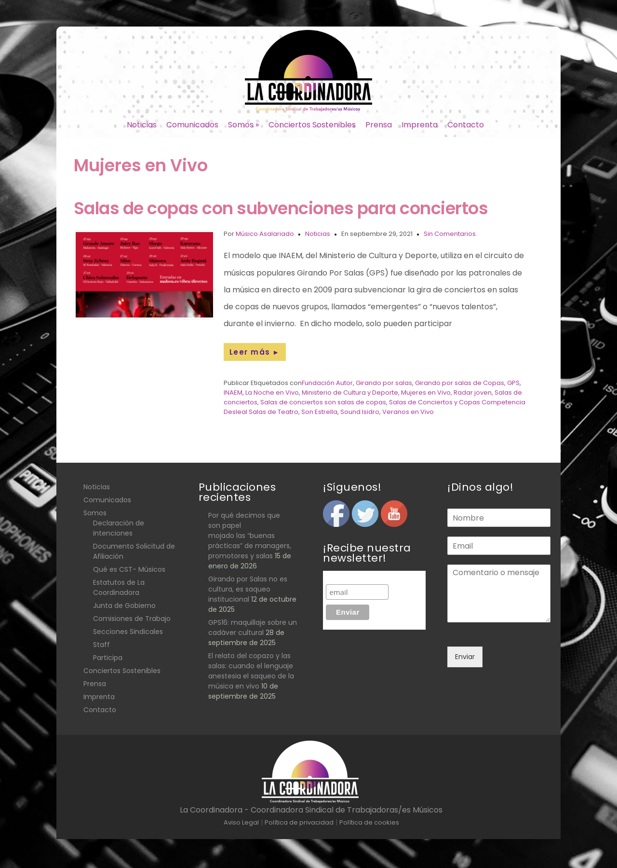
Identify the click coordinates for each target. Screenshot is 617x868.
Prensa (378, 124)
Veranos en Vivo (408, 411)
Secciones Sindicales (128, 631)
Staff (101, 644)
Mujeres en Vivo (426, 392)
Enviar (465, 656)
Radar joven (473, 392)
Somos (243, 124)
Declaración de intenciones (118, 528)
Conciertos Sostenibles (312, 124)
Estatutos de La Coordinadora (119, 587)
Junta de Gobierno (124, 605)
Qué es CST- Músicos (129, 569)
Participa (107, 657)
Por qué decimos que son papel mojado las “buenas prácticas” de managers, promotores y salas (249, 535)
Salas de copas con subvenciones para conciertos (281, 208)
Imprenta (420, 124)
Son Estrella (319, 411)
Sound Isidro (359, 411)
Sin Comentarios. (450, 233)
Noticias (142, 124)
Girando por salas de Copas (459, 382)
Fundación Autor (327, 382)
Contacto (465, 124)
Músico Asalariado (265, 233)
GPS (513, 382)
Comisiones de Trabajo (132, 618)
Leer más (254, 352)
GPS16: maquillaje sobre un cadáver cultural (252, 627)
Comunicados (192, 124)
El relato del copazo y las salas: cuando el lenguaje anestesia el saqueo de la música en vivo (251, 671)
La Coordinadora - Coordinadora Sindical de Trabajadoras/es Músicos (311, 809)
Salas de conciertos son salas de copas (323, 402)
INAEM (233, 392)
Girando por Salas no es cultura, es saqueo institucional (247, 589)
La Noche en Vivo (272, 392)
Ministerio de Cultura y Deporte (350, 392)
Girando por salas (384, 382)
